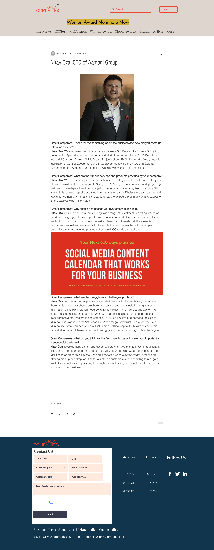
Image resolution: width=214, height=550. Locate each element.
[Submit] (50, 514)
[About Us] (129, 491)
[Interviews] (129, 457)
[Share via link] (74, 413)
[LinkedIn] (185, 474)
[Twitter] (177, 474)
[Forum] (153, 482)
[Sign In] (168, 9)
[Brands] (154, 490)
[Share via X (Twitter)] (59, 413)
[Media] (151, 474)
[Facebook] (170, 474)
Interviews (56, 403)
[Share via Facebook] (52, 413)
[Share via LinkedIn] (66, 413)
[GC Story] (129, 474)
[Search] (130, 9)
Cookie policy (108, 529)
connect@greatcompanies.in (104, 536)
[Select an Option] (50, 468)
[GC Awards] (129, 483)
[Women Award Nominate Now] (98, 22)
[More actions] (161, 53)
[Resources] (153, 457)
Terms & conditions (61, 529)
